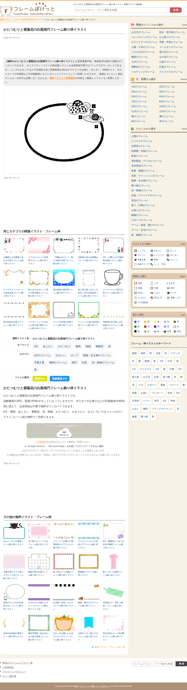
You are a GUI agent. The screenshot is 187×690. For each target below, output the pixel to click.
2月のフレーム (167, 86)
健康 (134, 416)
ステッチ (175, 353)
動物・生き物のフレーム (97, 355)
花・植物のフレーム (103, 362)
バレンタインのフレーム (144, 37)
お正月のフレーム (140, 32)
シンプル (142, 251)
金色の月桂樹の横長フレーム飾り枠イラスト (13, 635)
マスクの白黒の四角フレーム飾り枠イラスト (63, 323)
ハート (146, 400)
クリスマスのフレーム (171, 71)
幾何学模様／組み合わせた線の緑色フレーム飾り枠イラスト (38, 636)
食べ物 (166, 377)
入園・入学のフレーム (143, 47)
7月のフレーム (139, 101)
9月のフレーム (139, 106)
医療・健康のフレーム (143, 170)
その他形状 (143, 302)
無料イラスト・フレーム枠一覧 (110, 647)
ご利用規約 (41, 442)
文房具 (135, 400)
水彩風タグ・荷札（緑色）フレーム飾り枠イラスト (113, 605)
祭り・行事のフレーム (143, 205)
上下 (156, 283)
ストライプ (159, 255)
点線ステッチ (144, 264)
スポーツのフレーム (141, 220)
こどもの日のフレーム (143, 52)
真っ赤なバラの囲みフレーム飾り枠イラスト (63, 573)
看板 (162, 385)
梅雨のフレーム (58, 362)
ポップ (74, 355)
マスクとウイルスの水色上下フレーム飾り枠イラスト (88, 544)
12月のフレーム (167, 111)
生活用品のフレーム (141, 165)
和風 (156, 260)
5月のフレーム (139, 96)
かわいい (61, 355)
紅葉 (156, 377)
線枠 (143, 353)
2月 (180, 369)
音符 (156, 400)
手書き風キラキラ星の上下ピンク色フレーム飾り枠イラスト (13, 575)
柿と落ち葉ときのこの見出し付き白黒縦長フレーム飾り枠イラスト (88, 292)
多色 (179, 331)
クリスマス (145, 369)
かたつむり (64, 346)
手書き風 (39, 362)
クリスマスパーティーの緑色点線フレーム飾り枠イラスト (13, 292)
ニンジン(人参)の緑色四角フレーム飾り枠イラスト (88, 325)
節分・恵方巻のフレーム (172, 32)
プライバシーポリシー (14, 671)
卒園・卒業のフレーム (171, 42)
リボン (157, 293)
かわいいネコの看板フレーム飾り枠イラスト (13, 543)
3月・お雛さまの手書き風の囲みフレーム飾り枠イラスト (113, 260)
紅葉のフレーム (167, 66)
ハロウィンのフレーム (143, 71)
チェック (174, 260)
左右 (173, 283)
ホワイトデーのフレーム (144, 42)
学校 (172, 400)
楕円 (74, 362)
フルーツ (173, 385)
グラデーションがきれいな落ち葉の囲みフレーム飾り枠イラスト (38, 325)
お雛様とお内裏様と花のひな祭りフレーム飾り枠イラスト (13, 260)
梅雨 (78, 346)
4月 (157, 369)
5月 (164, 400)
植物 (88, 346)
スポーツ (151, 385)
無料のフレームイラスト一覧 (17, 662)
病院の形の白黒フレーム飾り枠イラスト (38, 573)
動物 (147, 361)
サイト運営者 (9, 676)
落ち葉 (135, 377)
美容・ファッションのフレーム (147, 175)
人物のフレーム (139, 136)
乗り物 (144, 416)
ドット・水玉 (160, 264)
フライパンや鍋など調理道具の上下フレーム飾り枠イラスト (63, 544)
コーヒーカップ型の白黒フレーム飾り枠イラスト (113, 292)
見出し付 (158, 297)
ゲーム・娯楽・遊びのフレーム (147, 225)
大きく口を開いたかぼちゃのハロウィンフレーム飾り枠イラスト (63, 636)
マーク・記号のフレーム (144, 230)
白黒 (84, 362)
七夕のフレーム (139, 61)
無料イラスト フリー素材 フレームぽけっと (92, 686)
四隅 (140, 288)
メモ (140, 385)
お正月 (146, 377)
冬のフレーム (166, 121)
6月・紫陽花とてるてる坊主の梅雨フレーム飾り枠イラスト (113, 544)
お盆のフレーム (167, 61)
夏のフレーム (166, 116)
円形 (156, 288)
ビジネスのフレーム (141, 141)
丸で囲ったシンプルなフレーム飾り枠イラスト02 (38, 544)
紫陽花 (99, 346)
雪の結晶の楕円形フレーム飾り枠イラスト (63, 291)
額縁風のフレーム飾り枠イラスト (88, 573)
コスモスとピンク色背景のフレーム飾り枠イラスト (38, 260)
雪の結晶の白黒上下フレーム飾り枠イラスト (13, 323)
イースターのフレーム (171, 47)
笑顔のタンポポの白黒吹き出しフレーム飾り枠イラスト (13, 605)
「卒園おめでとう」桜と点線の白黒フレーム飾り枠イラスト (63, 260)
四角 (140, 283)
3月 (161, 361)
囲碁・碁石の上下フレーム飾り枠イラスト (88, 604)
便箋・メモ (176, 297)
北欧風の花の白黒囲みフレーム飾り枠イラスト (88, 260)
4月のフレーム (167, 91)
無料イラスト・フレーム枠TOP (14, 20)
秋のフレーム (138, 121)
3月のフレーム (139, 91)
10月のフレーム (167, 106)
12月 (169, 361)
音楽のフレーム (139, 200)
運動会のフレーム (140, 66)
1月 (134, 369)
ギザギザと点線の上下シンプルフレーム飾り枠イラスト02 (38, 605)
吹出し (141, 293)
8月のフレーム (167, 101)
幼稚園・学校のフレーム (144, 151)
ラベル (174, 293)
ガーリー (142, 255)
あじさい (48, 346)
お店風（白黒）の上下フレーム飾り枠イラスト (63, 605)
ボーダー (174, 255)
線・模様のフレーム (141, 235)
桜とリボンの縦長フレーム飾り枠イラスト (113, 573)
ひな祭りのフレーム (169, 37)
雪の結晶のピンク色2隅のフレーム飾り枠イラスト (113, 636)
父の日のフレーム (168, 57)
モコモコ (142, 297)
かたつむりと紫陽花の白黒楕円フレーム (64, 426)
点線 (158, 353)
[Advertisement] (64, 47)
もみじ (135, 408)
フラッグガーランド (162, 408)
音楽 (169, 393)
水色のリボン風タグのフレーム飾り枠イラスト (88, 636)
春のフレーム (138, 116)
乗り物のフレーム (140, 185)
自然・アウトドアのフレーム (146, 195)
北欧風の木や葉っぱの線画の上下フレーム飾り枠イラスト (113, 325)
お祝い (144, 393)
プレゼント (157, 393)
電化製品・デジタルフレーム (146, 160)
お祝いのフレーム (140, 210)
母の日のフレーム (168, 52)
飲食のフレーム (139, 155)
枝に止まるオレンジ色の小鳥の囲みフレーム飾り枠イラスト (38, 292)
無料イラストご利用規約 (62, 78)
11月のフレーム (139, 111)
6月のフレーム (37, 20)
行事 (171, 369)
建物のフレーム (139, 215)
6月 (36, 346)
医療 (134, 393)
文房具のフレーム (140, 146)
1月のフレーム (139, 86)
